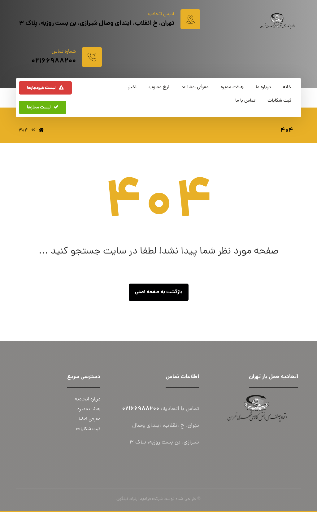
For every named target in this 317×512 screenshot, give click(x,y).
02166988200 (140, 408)
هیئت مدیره (88, 409)
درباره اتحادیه (87, 399)
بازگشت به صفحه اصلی (158, 292)
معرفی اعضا (89, 419)
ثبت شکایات (88, 429)
